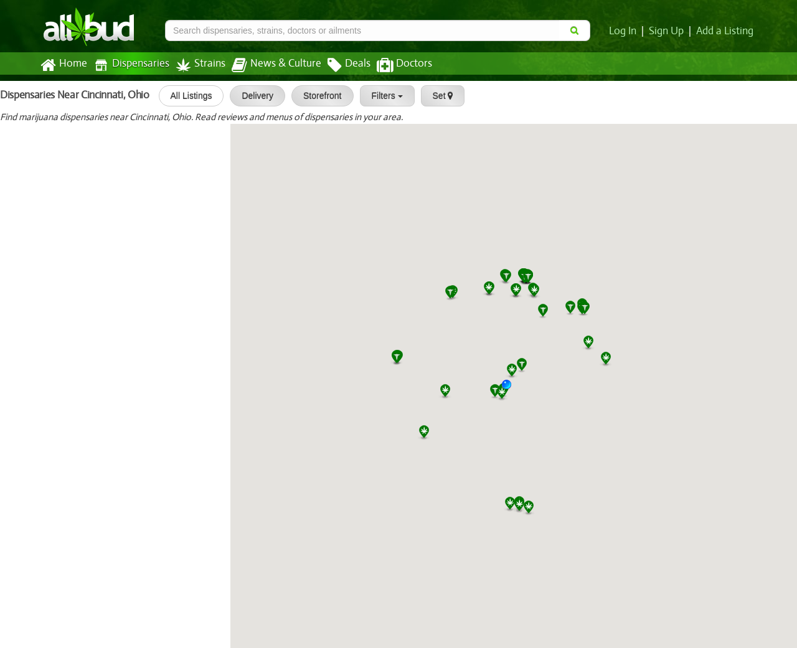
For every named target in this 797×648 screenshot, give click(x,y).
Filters (384, 96)
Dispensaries (129, 65)
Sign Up (668, 31)
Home (63, 65)
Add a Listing (725, 31)
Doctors (394, 65)
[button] (511, 389)
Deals (340, 65)
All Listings (188, 96)
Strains (196, 65)
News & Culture (270, 65)
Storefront (319, 96)
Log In (625, 31)
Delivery (255, 96)
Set (440, 96)
